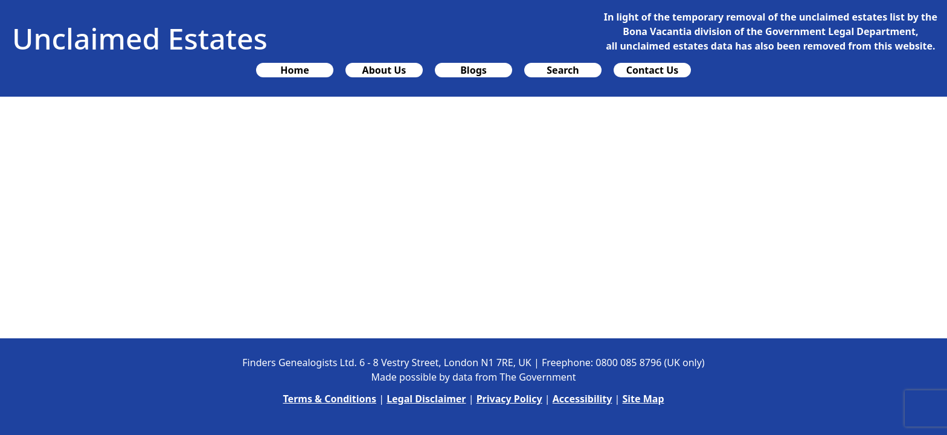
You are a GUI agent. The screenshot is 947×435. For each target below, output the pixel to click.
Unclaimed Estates (140, 38)
